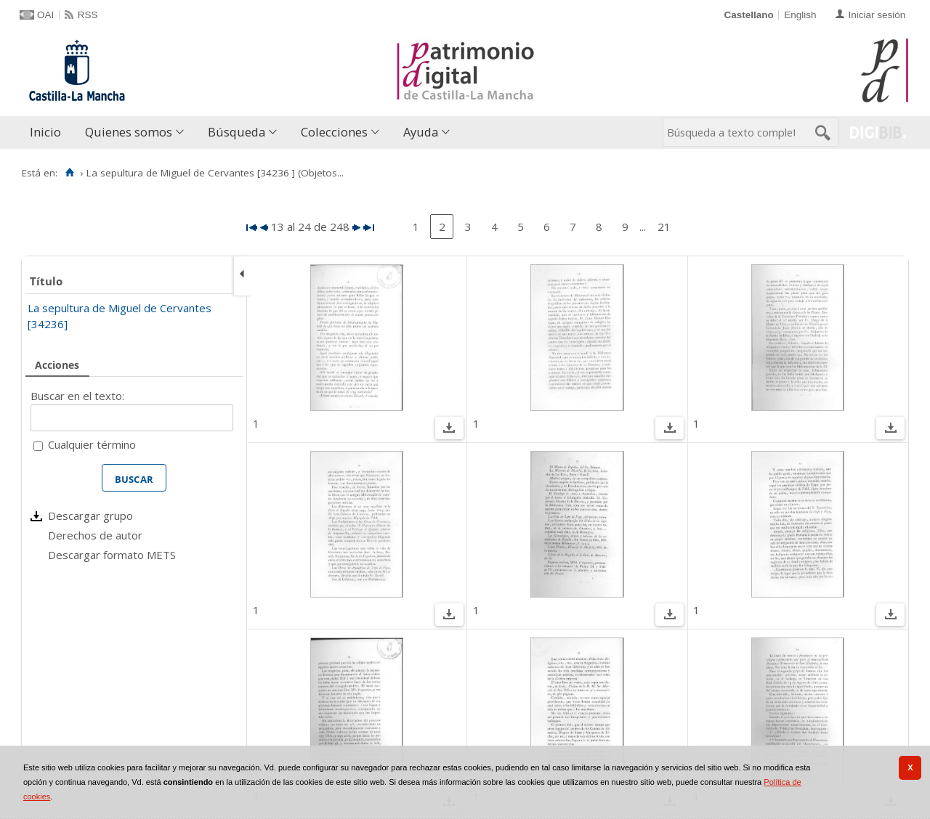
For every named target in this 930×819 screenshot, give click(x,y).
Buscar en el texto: (77, 395)
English (800, 14)
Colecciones (334, 131)
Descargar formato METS (112, 554)
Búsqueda (236, 131)
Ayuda (420, 131)
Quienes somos (128, 131)
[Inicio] (69, 173)
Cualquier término (92, 444)
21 (664, 226)
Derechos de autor (95, 535)
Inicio (45, 131)
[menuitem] (48, 132)
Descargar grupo (90, 515)
